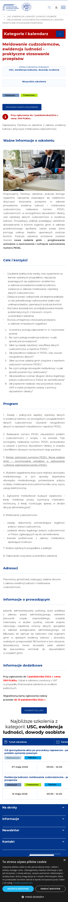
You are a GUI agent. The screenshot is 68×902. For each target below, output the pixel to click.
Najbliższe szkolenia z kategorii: (34, 726)
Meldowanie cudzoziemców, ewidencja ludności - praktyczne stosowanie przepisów (31, 51)
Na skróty (9, 807)
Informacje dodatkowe (22, 665)
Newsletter (10, 830)
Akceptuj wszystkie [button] (18, 888)
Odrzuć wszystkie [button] (50, 888)
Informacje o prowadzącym (26, 599)
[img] (26, 7)
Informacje (10, 819)
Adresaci (10, 568)
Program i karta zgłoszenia (22, 107)
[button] (34, 896)
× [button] (64, 860)
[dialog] (34, 879)
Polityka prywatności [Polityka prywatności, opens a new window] (22, 882)
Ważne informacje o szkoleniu (28, 140)
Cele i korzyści (15, 260)
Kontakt (8, 841)
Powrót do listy (34, 710)
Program (10, 404)
